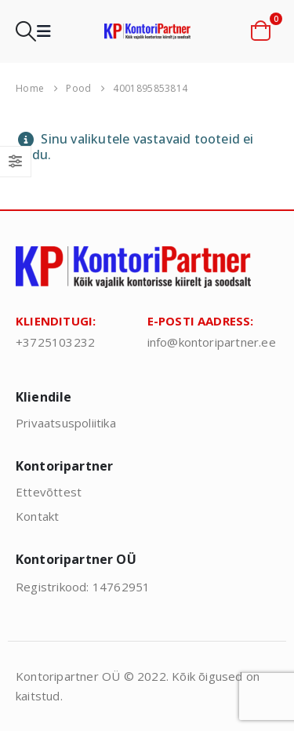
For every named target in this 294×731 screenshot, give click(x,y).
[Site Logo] (147, 31)
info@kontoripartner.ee (211, 342)
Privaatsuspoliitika (66, 423)
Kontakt (37, 516)
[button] (26, 31)
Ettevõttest (49, 492)
